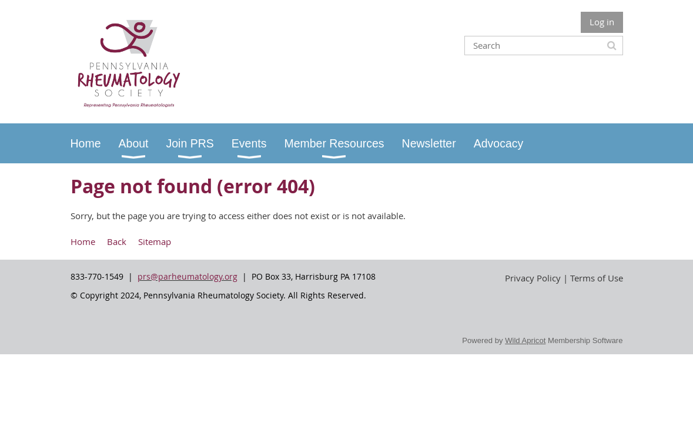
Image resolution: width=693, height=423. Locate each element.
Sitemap (154, 241)
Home (83, 241)
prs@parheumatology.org (187, 276)
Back (116, 241)
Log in (602, 22)
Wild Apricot (525, 340)
